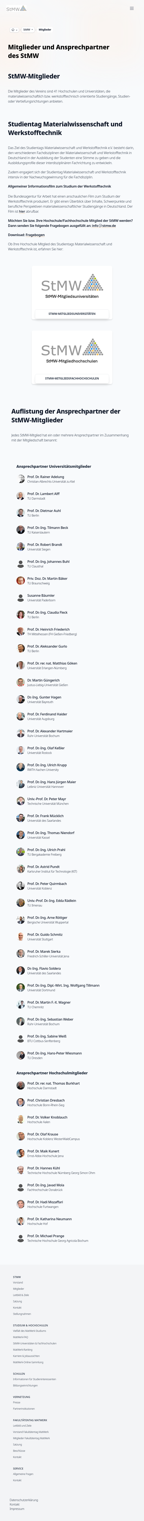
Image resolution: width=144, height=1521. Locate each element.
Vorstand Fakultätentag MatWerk (31, 1432)
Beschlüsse (19, 1451)
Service (18, 1468)
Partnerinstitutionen (24, 1408)
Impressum (17, 1509)
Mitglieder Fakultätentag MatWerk (31, 1438)
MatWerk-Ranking (22, 1349)
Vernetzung (21, 1397)
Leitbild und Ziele (22, 1425)
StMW (28, 29)
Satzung (17, 1301)
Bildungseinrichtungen (25, 1385)
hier (22, 211)
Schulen (19, 1374)
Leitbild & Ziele (21, 1295)
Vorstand (18, 1282)
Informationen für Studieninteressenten (34, 1379)
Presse (16, 1402)
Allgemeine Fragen (23, 1474)
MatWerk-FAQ (20, 1337)
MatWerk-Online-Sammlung (28, 1362)
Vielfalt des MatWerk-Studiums (29, 1331)
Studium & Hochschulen (30, 1325)
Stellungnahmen (22, 1314)
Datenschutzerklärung (24, 1500)
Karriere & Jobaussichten (26, 1356)
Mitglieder (45, 29)
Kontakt (17, 1307)
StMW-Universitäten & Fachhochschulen (34, 1343)
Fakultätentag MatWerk (30, 1420)
